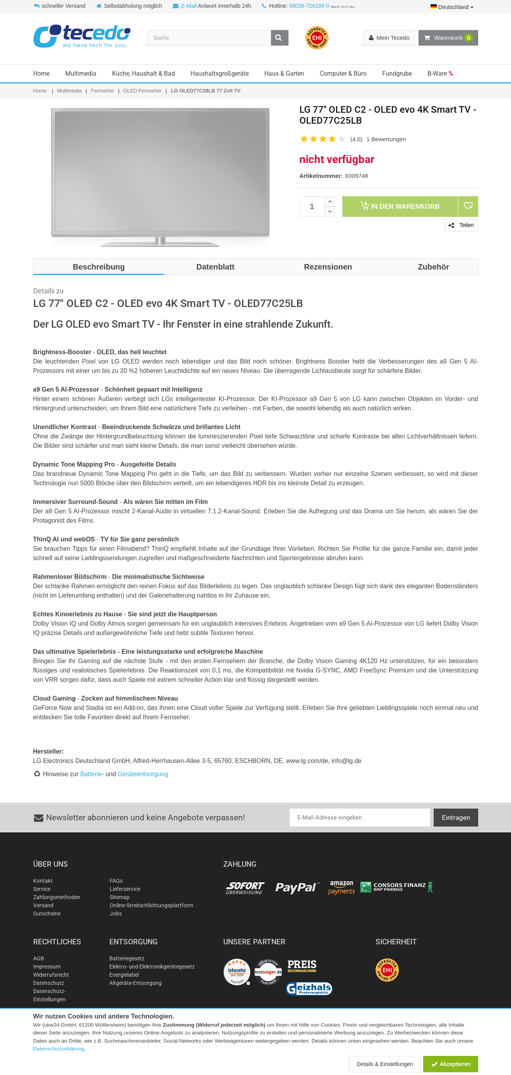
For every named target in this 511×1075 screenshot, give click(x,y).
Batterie (91, 774)
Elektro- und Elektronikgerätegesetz (152, 966)
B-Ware (440, 73)
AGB (38, 958)
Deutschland (452, 7)
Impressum (47, 966)
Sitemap (120, 897)
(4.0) (357, 139)
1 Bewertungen (386, 139)
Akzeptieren (451, 1064)
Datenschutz (48, 983)
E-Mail (189, 6)
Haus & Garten (284, 73)
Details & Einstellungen (385, 1064)
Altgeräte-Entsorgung (135, 983)
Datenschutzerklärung (58, 1049)
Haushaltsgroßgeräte (220, 73)
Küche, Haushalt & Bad (143, 73)
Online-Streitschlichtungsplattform (151, 905)
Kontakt (43, 881)
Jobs (116, 913)
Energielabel (124, 975)
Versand (43, 905)
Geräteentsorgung (143, 774)
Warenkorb (448, 37)
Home (41, 73)
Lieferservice (125, 889)
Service (41, 889)
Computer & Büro (343, 73)
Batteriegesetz (126, 958)
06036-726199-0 (309, 6)
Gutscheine (47, 913)
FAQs (116, 881)
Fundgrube (397, 73)
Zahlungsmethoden (56, 897)
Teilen (461, 225)
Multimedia (80, 73)
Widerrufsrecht (51, 975)
